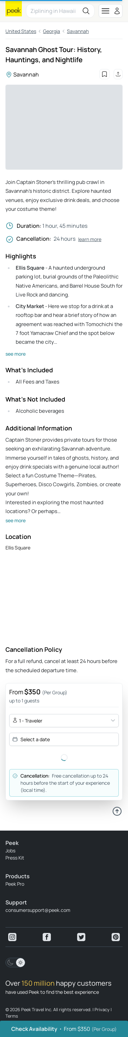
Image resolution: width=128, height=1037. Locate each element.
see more (15, 354)
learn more (89, 239)
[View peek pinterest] (116, 937)
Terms (11, 1016)
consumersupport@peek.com (37, 910)
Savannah (78, 31)
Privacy (102, 1009)
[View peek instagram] (12, 937)
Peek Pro (14, 884)
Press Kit (14, 857)
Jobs (10, 850)
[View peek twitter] (81, 937)
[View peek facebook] (47, 937)
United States (20, 31)
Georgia (51, 31)
